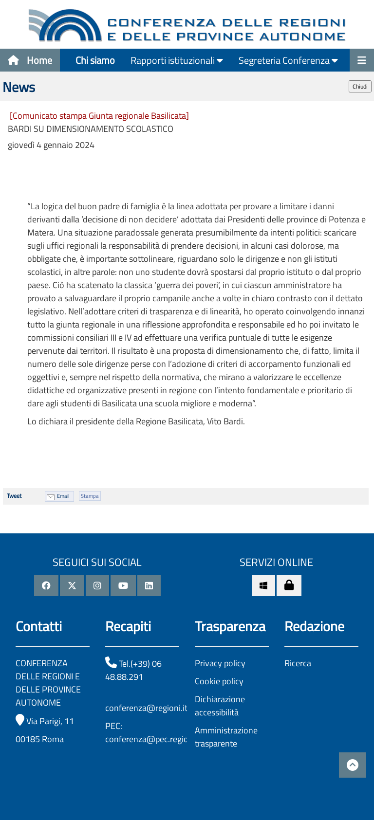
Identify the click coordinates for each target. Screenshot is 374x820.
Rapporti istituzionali (177, 60)
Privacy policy (220, 663)
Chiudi (360, 86)
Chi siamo (95, 60)
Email (63, 496)
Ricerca (297, 663)
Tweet (14, 495)
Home (30, 60)
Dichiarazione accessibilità (220, 705)
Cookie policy (219, 681)
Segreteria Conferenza (288, 60)
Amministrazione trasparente (226, 737)
